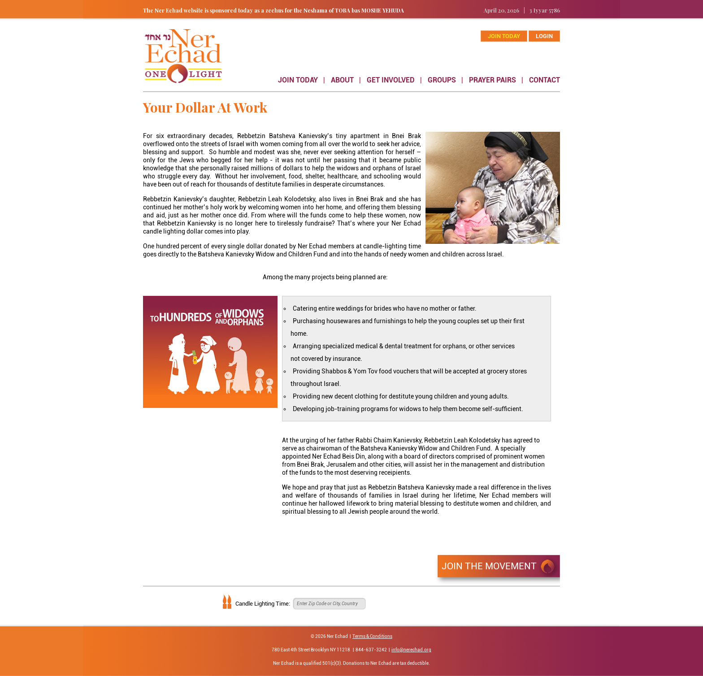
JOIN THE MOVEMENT (489, 566)
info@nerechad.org (411, 649)
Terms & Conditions (372, 636)
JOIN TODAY (298, 80)
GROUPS (442, 80)
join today (504, 36)
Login (544, 36)
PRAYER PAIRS (492, 80)
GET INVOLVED (391, 80)
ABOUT (342, 80)
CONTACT (544, 80)
